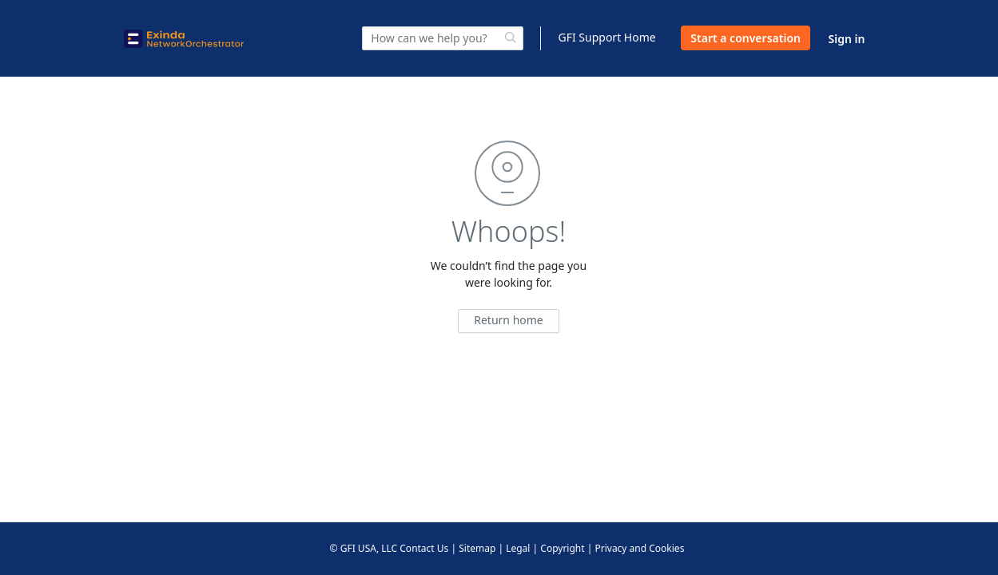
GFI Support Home (606, 37)
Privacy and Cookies (639, 548)
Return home (508, 319)
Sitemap (477, 548)
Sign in (847, 38)
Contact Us (424, 548)
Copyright (562, 548)
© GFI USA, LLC (364, 548)
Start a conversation (745, 38)
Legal (518, 548)
